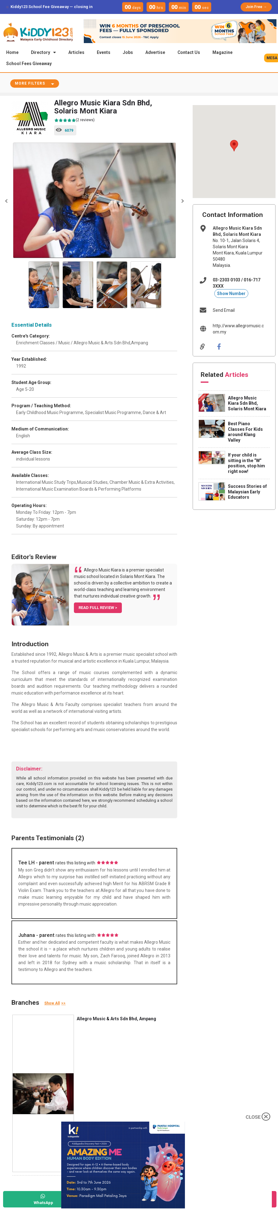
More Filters (30, 84)
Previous (7, 202)
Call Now (127, 1202)
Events (103, 52)
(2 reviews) (74, 120)
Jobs (128, 52)
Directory (43, 52)
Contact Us (188, 52)
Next (182, 202)
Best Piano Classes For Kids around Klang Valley (245, 432)
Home (12, 52)
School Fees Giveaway (29, 63)
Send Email (224, 310)
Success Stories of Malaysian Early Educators (247, 492)
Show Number (231, 294)
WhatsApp (43, 1202)
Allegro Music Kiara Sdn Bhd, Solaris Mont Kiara (247, 404)
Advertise (155, 52)
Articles (76, 52)
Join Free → (256, 7)
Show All (52, 1004)
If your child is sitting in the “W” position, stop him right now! (246, 463)
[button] (234, 146)
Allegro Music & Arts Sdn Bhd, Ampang (116, 1019)
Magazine (222, 52)
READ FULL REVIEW (97, 608)
